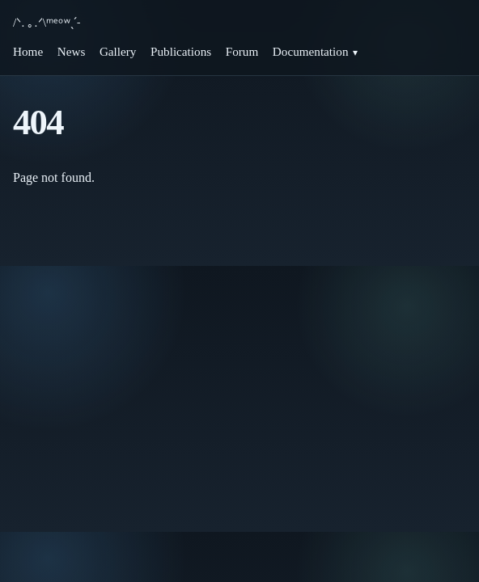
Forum (242, 51)
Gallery (118, 51)
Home (28, 51)
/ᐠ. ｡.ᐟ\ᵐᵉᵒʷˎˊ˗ (46, 22)
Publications (180, 51)
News (71, 51)
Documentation (311, 51)
